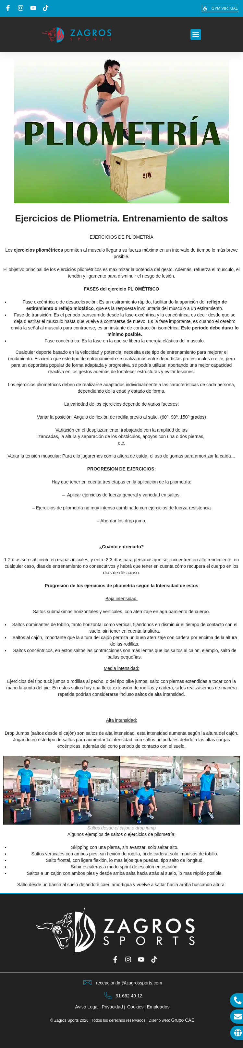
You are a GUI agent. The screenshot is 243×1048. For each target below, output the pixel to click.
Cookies (135, 1006)
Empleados (158, 1006)
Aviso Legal (87, 1006)
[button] (195, 34)
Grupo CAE (182, 1020)
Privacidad (112, 1006)
